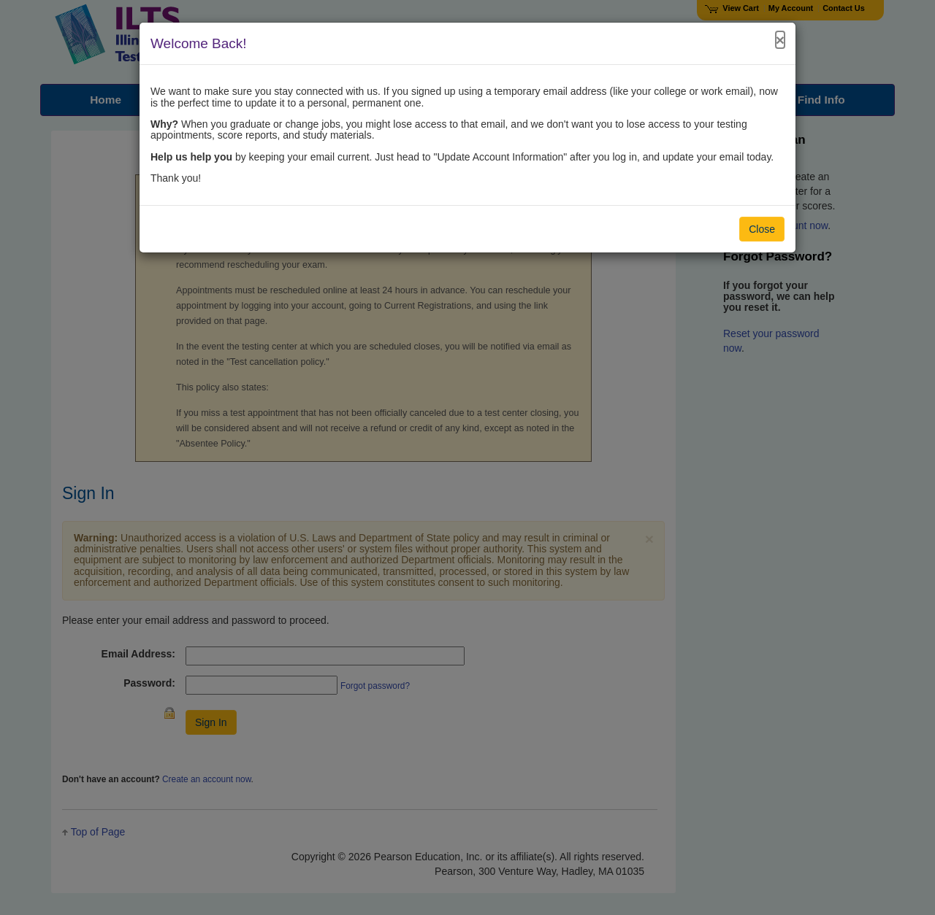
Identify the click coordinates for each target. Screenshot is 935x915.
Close (762, 229)
